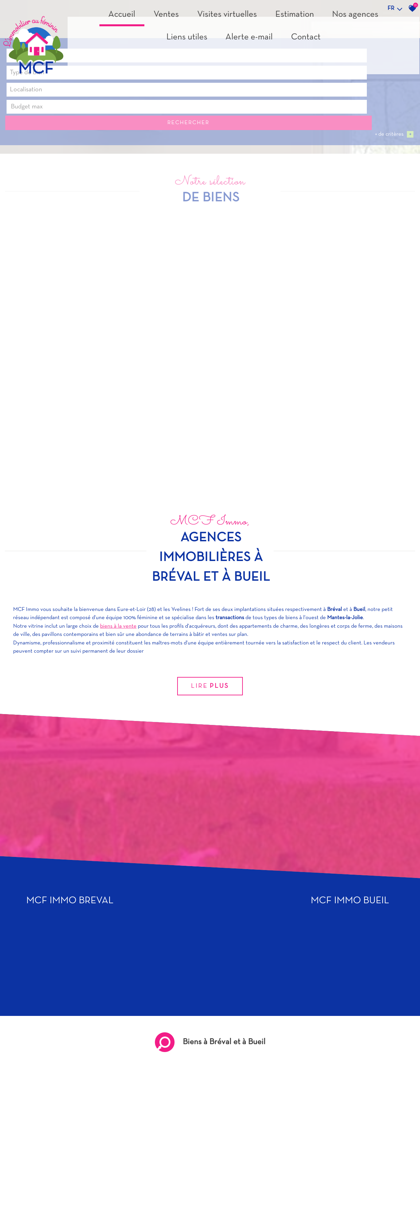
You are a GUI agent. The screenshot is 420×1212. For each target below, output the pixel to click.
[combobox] (48, 1190)
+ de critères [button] (394, 1201)
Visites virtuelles (204, 38)
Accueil (143, 38)
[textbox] (133, 1190)
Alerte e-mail (355, 38)
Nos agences (281, 38)
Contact (389, 38)
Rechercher (381, 1190)
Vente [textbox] (18, 1190)
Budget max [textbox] (282, 1190)
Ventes (168, 38)
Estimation (245, 38)
